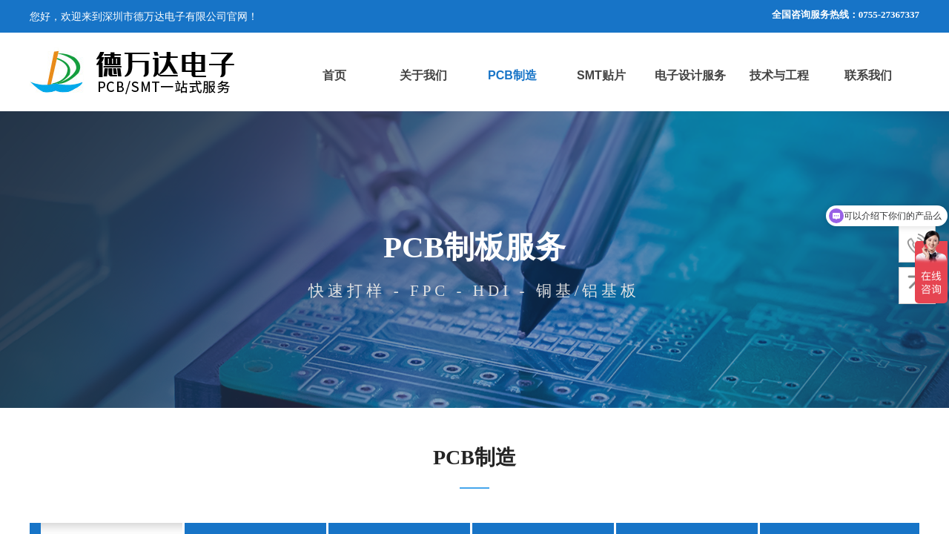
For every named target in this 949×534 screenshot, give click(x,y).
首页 (334, 75)
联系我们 (868, 75)
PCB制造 (512, 75)
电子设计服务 (690, 75)
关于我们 (423, 75)
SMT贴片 (601, 75)
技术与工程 (779, 75)
